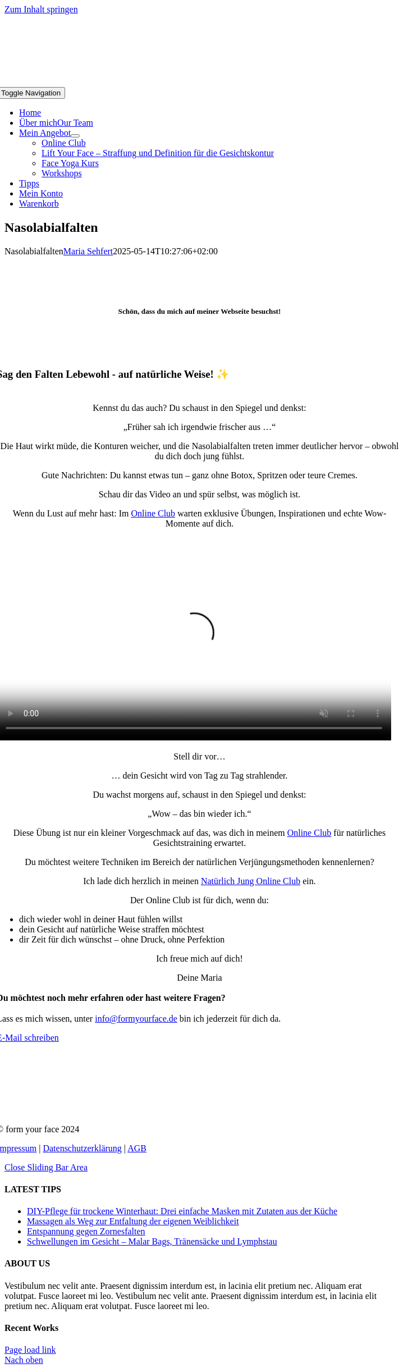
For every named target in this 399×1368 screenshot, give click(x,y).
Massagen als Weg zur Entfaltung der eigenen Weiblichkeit (133, 1221)
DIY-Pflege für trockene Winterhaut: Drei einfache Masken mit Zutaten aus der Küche (182, 1211)
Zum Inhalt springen (41, 9)
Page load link (30, 1350)
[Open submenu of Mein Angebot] (75, 136)
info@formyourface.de (136, 1018)
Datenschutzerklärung (82, 1148)
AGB (136, 1148)
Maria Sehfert (88, 251)
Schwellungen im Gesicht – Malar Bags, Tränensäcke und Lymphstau (152, 1241)
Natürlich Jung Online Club (250, 881)
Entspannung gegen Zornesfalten (86, 1231)
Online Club (153, 513)
